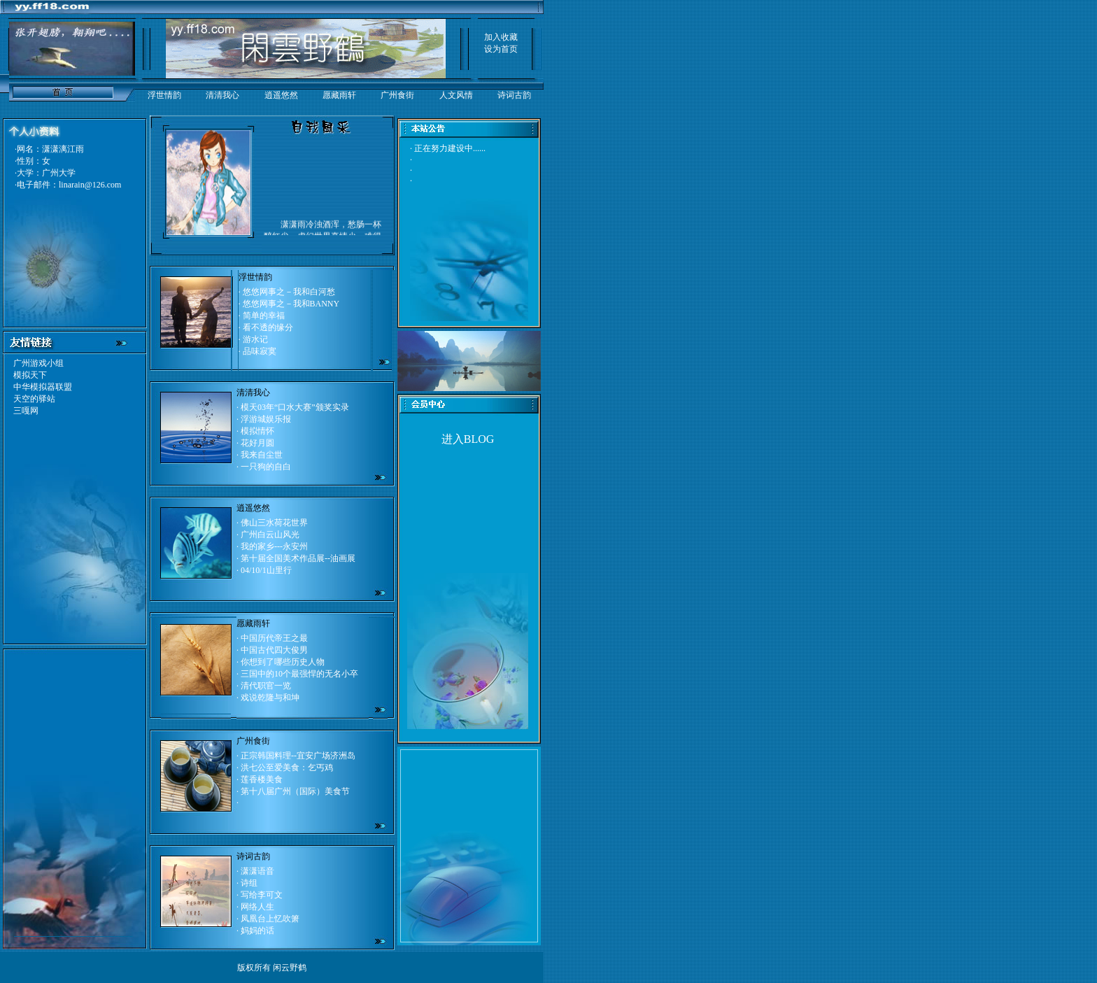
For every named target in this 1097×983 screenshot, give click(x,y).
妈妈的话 (257, 930)
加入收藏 (501, 37)
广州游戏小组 (38, 363)
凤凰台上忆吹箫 (270, 919)
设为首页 (501, 49)
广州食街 (397, 95)
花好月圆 (257, 443)
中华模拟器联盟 (42, 387)
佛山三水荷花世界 (274, 523)
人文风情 (456, 95)
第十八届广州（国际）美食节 (295, 791)
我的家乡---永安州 (274, 546)
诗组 (249, 883)
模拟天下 (30, 375)
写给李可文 (262, 895)
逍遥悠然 (281, 95)
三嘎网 (25, 411)
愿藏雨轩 (339, 95)
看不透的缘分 (268, 327)
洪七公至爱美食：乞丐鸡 (287, 767)
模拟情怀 (257, 431)
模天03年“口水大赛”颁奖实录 (294, 407)
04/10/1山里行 (266, 570)
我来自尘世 (262, 455)
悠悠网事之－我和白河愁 (289, 292)
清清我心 (222, 95)
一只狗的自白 (266, 467)
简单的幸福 (264, 315)
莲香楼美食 (262, 779)
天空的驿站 (34, 399)
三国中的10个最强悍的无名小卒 (299, 674)
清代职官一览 (266, 686)
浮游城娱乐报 (266, 419)
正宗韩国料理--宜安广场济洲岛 (298, 756)
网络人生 (257, 907)
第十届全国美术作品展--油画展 (298, 558)
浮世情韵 (164, 95)
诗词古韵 (514, 95)
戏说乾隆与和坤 (270, 697)
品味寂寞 (259, 351)
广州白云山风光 (270, 534)
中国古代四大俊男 (273, 650)
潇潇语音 (257, 871)
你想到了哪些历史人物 (283, 662)
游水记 (255, 339)
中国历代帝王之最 (274, 638)
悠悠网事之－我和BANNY (291, 304)
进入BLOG (468, 439)
